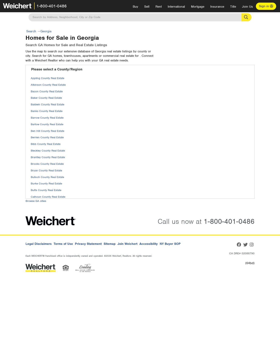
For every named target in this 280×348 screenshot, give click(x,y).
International (176, 7)
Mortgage (197, 7)
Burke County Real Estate (46, 183)
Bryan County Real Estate (46, 170)
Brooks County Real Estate (47, 164)
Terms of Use (63, 244)
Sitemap (109, 244)
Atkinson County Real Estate (48, 84)
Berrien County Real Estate (47, 137)
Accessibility (148, 244)
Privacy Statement (88, 244)
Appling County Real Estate (47, 78)
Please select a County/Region (56, 69)
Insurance (217, 7)
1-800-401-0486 (52, 6)
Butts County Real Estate (46, 190)
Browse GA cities (36, 201)
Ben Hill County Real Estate (47, 131)
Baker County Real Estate (46, 98)
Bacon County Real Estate (47, 91)
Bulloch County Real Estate (47, 177)
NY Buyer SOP (170, 244)
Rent (158, 7)
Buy (135, 7)
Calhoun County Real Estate (48, 196)
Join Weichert (127, 244)
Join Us (247, 7)
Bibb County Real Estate (45, 144)
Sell (146, 7)
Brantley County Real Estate (48, 157)
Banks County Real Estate (46, 111)
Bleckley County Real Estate (48, 150)
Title (233, 7)
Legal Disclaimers (39, 244)
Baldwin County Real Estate (47, 104)
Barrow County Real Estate (47, 117)
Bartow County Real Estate (47, 124)
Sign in (266, 6)
